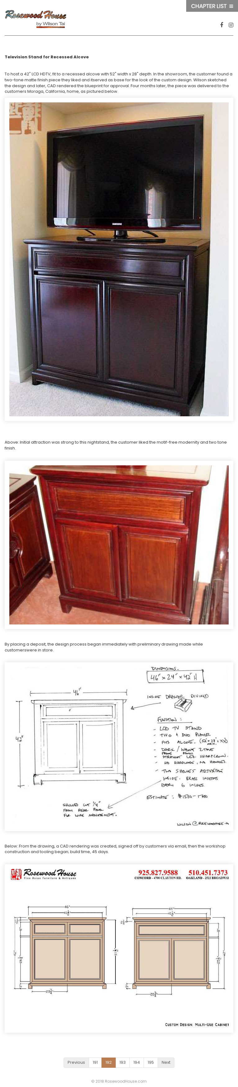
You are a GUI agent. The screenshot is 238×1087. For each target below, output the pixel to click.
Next (166, 1062)
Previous (76, 1062)
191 (95, 1062)
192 (109, 1062)
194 (136, 1062)
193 (122, 1062)
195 (151, 1062)
